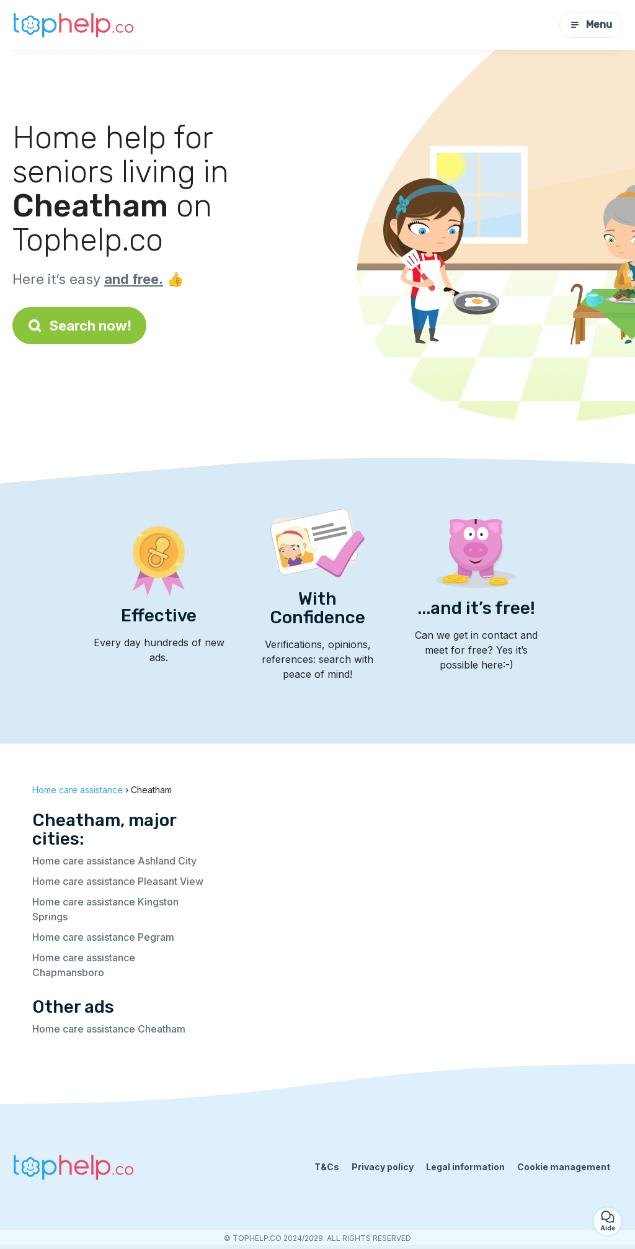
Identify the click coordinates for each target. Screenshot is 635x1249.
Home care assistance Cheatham (108, 1029)
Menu (591, 24)
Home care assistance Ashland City (114, 861)
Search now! (79, 326)
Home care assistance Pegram (103, 937)
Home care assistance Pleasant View (117, 881)
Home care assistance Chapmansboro (83, 965)
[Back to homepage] (74, 25)
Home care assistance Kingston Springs (105, 909)
